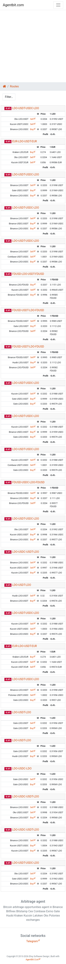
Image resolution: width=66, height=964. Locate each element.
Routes (14, 86)
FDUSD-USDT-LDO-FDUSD (28, 310)
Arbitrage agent (33, 901)
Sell (31, 119)
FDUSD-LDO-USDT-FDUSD (28, 274)
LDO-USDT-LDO (21, 585)
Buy (32, 129)
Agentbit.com (13, 5)
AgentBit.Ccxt (32, 959)
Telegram (32, 941)
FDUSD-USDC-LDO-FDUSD (28, 482)
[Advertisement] (33, 46)
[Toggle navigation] (58, 5)
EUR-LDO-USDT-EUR (24, 141)
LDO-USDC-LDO (22, 768)
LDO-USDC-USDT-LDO (25, 551)
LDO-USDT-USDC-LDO (25, 108)
